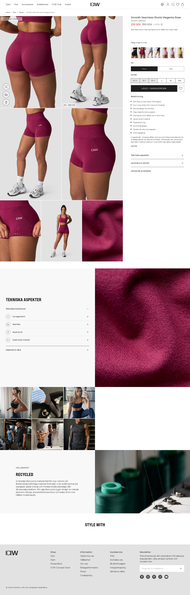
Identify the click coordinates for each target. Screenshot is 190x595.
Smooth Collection (139, 21)
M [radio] (153, 81)
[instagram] (148, 577)
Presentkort (56, 564)
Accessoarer (28, 4)
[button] (30, 62)
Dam (8, 4)
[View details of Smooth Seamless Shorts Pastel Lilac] (173, 52)
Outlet (68, 4)
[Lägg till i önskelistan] (180, 88)
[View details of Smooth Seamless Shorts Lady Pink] (165, 52)
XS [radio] (135, 81)
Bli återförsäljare (118, 564)
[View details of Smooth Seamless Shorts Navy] (157, 52)
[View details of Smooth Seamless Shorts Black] (134, 52)
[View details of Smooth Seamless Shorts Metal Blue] (150, 52)
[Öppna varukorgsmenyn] (182, 4)
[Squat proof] (7, 102)
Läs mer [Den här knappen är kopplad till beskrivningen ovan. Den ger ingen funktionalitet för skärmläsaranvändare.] (134, 146)
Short (144, 69)
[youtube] (166, 577)
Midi (171, 69)
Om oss (84, 564)
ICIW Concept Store (60, 567)
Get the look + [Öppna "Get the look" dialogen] (11, 19)
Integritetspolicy (118, 567)
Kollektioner (43, 4)
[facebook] (142, 577)
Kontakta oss (116, 560)
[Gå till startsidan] (95, 4)
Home (8, 12)
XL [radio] (171, 81)
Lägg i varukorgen (154, 88)
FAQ (112, 556)
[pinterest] (154, 577)
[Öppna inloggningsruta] (168, 4)
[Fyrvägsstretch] (6, 86)
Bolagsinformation (89, 567)
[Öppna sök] (173, 4)
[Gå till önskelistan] (177, 4)
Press (83, 571)
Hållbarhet (85, 560)
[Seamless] (6, 94)
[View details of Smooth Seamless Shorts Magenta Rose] (142, 52)
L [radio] (161, 81)
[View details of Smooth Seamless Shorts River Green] (180, 52)
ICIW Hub (56, 4)
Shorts (21, 12)
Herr (16, 4)
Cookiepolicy (86, 575)
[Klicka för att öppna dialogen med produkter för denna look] (15, 402)
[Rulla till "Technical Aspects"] (157, 155)
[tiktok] (160, 577)
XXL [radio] (179, 81)
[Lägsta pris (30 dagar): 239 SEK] (161, 24)
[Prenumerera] (180, 568)
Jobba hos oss (87, 556)
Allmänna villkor (118, 571)
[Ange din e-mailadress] (158, 568)
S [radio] (144, 81)
